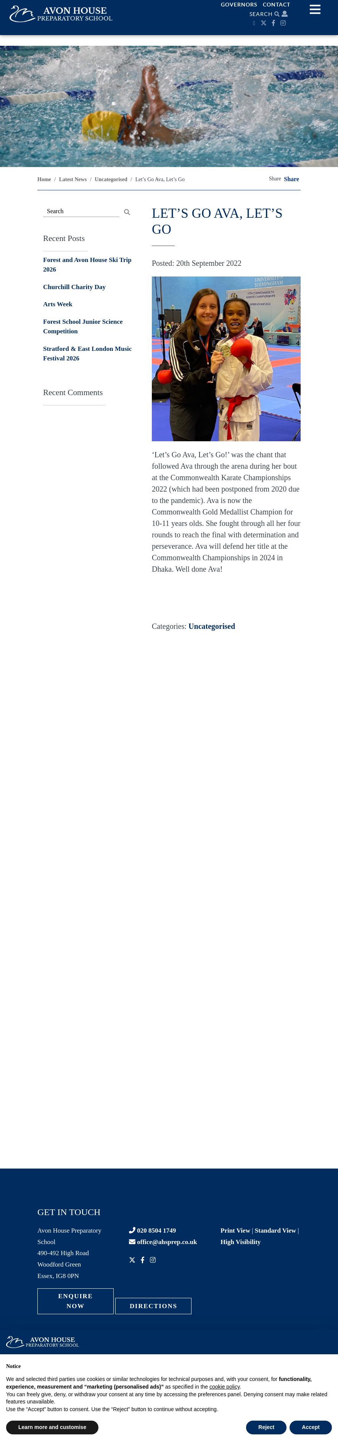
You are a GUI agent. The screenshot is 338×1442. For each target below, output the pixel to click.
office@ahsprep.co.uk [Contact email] (163, 1242)
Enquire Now (75, 1301)
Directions (153, 1306)
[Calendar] (255, 23)
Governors (239, 5)
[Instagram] (284, 23)
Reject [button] (266, 1427)
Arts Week (57, 304)
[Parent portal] (285, 14)
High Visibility (241, 1242)
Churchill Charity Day (74, 287)
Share (291, 179)
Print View (235, 1230)
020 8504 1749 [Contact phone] (152, 1230)
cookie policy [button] (224, 1387)
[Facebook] (274, 23)
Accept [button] (311, 1427)
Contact (276, 5)
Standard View (275, 1230)
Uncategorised (211, 626)
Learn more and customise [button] (52, 1427)
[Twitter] (265, 23)
